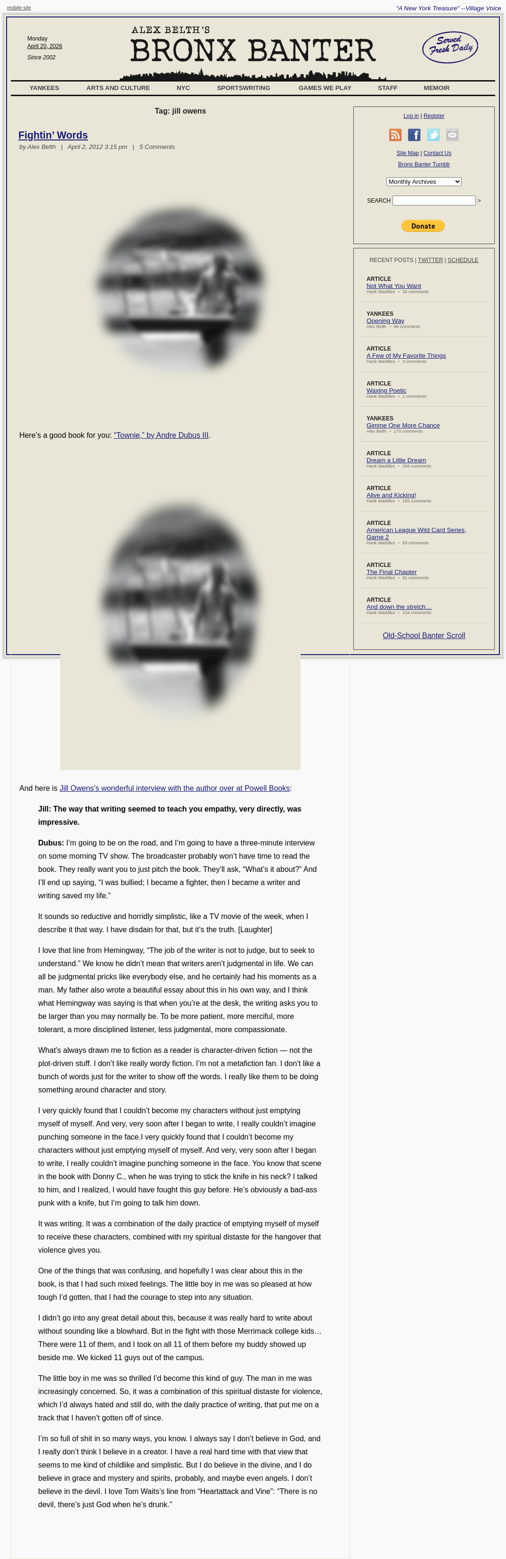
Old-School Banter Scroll (424, 636)
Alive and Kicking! (391, 495)
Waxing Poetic (387, 390)
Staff (388, 87)
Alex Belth (41, 146)
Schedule (463, 260)
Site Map (408, 153)
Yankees (44, 87)
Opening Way (385, 320)
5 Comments (157, 146)
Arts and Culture (118, 87)
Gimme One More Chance (403, 425)
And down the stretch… (399, 606)
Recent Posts (391, 260)
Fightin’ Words (53, 135)
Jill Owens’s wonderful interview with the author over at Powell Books (174, 788)
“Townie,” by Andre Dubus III (161, 435)
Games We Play (325, 87)
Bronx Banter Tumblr (424, 164)
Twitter (430, 260)
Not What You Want (394, 285)
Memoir (437, 87)
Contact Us (437, 153)
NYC (183, 87)
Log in (411, 116)
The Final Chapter (392, 571)
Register (434, 116)
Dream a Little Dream (396, 460)
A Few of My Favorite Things (406, 355)
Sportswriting (243, 87)
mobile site (19, 7)
